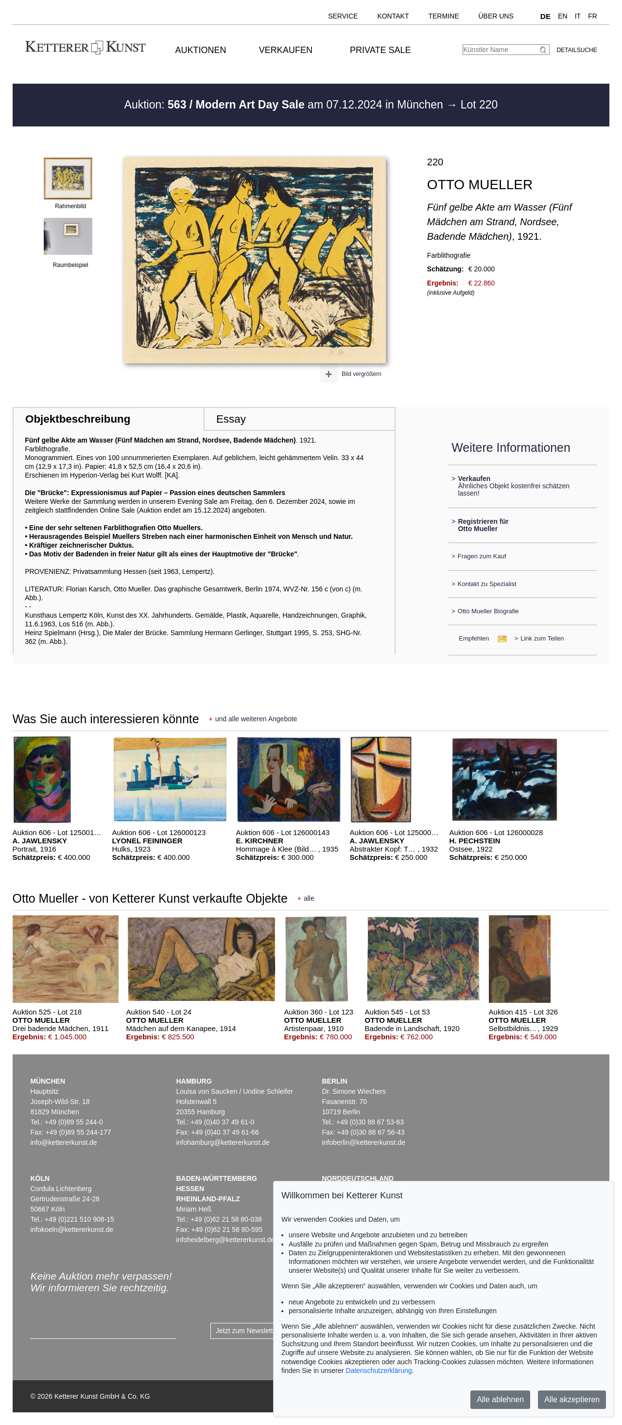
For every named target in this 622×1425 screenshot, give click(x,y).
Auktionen (200, 50)
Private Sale (380, 50)
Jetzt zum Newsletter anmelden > (266, 1331)
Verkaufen (285, 50)
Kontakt (393, 16)
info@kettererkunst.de (63, 1142)
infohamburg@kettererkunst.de (222, 1142)
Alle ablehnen (500, 1399)
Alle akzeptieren (572, 1399)
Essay (231, 419)
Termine (443, 16)
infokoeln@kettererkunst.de (71, 1229)
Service (343, 16)
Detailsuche (577, 50)
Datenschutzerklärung (379, 1370)
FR (592, 16)
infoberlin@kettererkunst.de (363, 1142)
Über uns (495, 16)
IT (578, 16)
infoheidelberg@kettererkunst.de (225, 1240)
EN (562, 16)
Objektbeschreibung (77, 419)
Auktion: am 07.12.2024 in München (285, 104)
